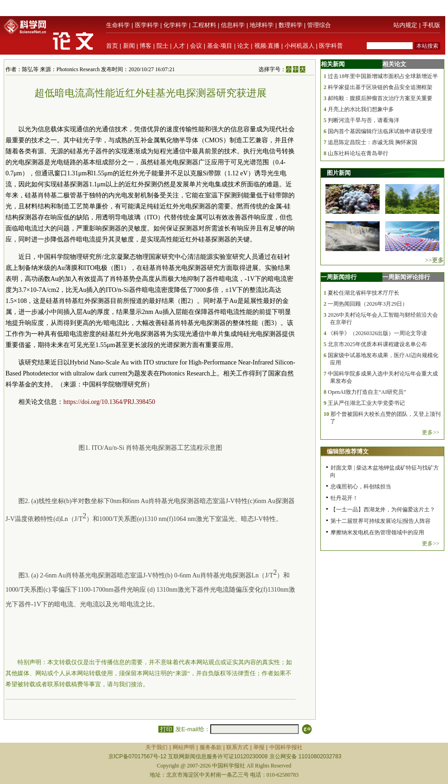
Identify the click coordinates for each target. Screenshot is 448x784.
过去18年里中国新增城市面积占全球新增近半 (383, 76)
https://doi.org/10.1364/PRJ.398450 (109, 401)
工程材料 (204, 25)
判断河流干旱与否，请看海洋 (363, 120)
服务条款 (211, 747)
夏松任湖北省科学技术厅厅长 (363, 293)
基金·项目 (220, 45)
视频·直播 (267, 45)
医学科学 (147, 25)
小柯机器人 (299, 45)
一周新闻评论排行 (406, 277)
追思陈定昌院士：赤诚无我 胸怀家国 (372, 142)
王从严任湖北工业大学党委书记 (366, 403)
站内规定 (405, 25)
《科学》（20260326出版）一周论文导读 (377, 333)
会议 (196, 45)
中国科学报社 (285, 747)
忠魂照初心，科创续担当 (360, 486)
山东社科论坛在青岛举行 (358, 153)
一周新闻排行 (339, 277)
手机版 (431, 25)
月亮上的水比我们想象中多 (361, 109)
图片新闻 (339, 172)
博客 (145, 45)
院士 (162, 45)
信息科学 (233, 25)
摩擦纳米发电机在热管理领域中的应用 (377, 532)
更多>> (430, 432)
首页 (112, 45)
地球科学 (262, 25)
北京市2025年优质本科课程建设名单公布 (377, 344)
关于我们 (157, 747)
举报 (258, 747)
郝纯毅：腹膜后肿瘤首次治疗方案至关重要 (380, 98)
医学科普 (331, 45)
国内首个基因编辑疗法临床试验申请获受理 (380, 131)
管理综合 (319, 25)
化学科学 (175, 25)
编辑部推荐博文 (348, 451)
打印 (166, 729)
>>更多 (434, 260)
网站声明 (184, 747)
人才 (179, 45)
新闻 (129, 45)
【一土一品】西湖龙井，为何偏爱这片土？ (382, 509)
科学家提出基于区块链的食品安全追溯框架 (380, 87)
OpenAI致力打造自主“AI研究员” (367, 392)
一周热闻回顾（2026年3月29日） (368, 304)
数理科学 (290, 25)
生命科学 (118, 25)
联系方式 (237, 747)
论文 (243, 45)
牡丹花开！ (344, 498)
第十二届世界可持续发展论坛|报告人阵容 (380, 521)
